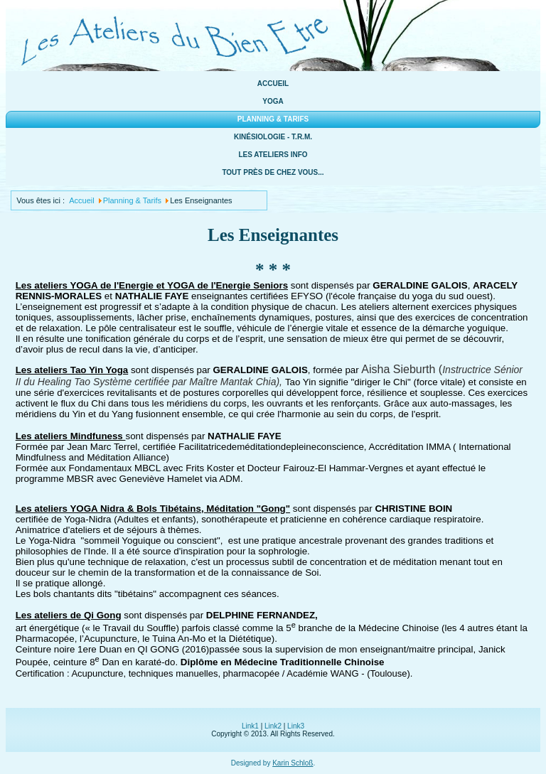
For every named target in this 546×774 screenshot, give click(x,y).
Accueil (273, 83)
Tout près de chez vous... (272, 172)
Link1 (250, 726)
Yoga (272, 101)
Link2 (273, 726)
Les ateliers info (272, 154)
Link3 (295, 726)
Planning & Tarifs (273, 119)
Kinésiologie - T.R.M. (273, 137)
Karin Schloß (292, 763)
